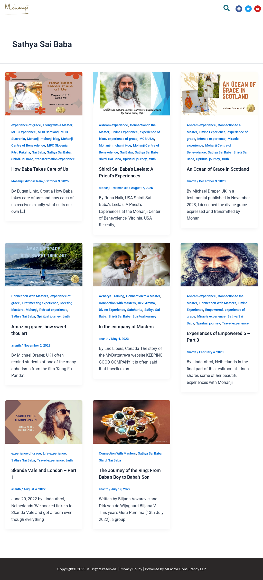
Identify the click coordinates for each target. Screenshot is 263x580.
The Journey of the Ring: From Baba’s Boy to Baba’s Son (129, 490)
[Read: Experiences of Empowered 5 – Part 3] (219, 271)
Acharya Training (113, 303)
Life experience (58, 467)
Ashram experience (114, 125)
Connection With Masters (31, 303)
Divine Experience (127, 132)
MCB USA (155, 139)
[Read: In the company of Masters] (131, 271)
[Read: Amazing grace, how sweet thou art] (43, 271)
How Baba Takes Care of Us (43, 182)
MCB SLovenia (40, 139)
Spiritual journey (217, 159)
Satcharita (151, 316)
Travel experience (216, 337)
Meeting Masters (25, 316)
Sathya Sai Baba (55, 159)
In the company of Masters (129, 340)
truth (117, 166)
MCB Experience (38, 132)
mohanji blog (22, 145)
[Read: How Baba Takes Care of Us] (43, 93)
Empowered (227, 316)
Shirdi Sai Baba (23, 166)
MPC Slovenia (46, 152)
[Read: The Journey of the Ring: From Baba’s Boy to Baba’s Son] (131, 435)
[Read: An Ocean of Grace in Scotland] (219, 93)
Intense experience (217, 139)
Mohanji (60, 139)
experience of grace (27, 125)
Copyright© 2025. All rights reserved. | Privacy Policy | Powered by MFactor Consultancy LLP (131, 569)
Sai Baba (32, 159)
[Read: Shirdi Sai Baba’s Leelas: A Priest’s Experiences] (131, 93)
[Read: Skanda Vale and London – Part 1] (43, 435)
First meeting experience (47, 309)
